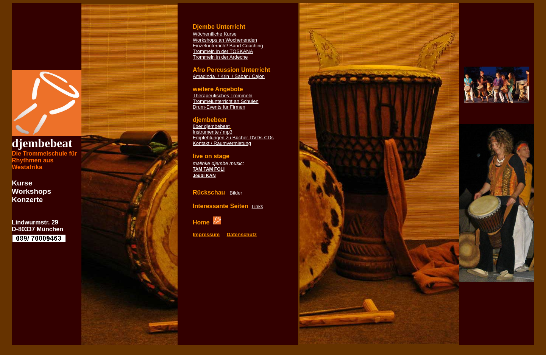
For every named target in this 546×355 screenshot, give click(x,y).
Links (257, 206)
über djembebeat (211, 126)
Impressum (206, 234)
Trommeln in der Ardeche (220, 57)
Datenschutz (242, 234)
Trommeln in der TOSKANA (223, 51)
